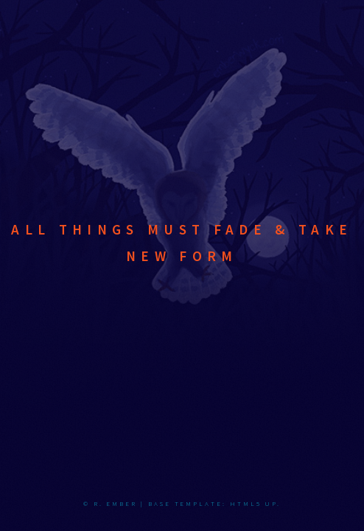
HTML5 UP (253, 503)
